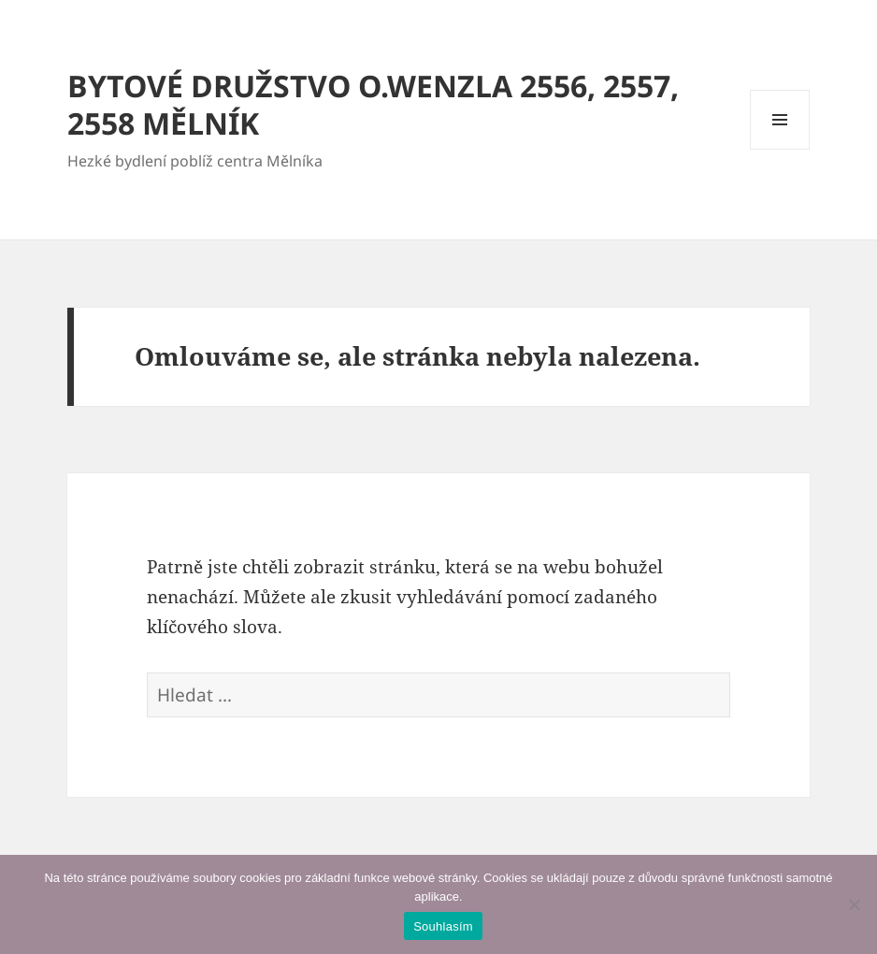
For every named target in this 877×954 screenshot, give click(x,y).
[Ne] (853, 904)
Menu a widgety (780, 149)
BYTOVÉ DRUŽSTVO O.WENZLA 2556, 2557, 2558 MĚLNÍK (373, 104)
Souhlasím (443, 926)
